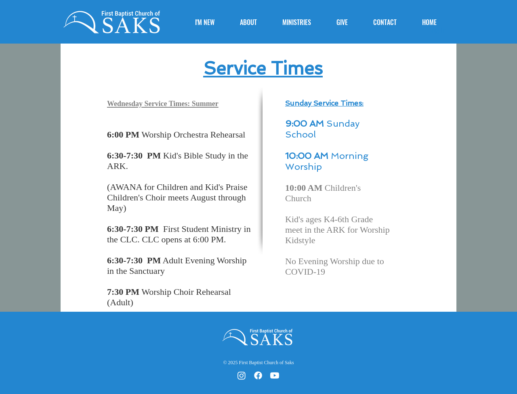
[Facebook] (258, 375)
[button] (255, 22)
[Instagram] (241, 375)
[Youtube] (274, 375)
